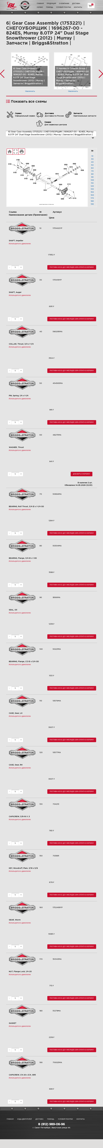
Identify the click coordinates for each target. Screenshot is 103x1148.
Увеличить (30, 91)
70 (92, 171)
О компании (64, 3)
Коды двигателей (24, 1119)
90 (92, 177)
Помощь (49, 7)
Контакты (78, 7)
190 (92, 204)
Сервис (40, 7)
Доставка (76, 3)
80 (92, 174)
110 (92, 183)
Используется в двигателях (20, 244)
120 (92, 186)
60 (92, 168)
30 (92, 159)
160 (92, 195)
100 (92, 180)
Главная (40, 3)
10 (92, 156)
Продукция (51, 3)
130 (92, 189)
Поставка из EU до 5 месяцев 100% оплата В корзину (72, 267)
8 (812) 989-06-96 (51, 1124)
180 (92, 201)
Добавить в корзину (81, 474)
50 (92, 165)
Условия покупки (63, 7)
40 (92, 162)
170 (92, 198)
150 (92, 192)
